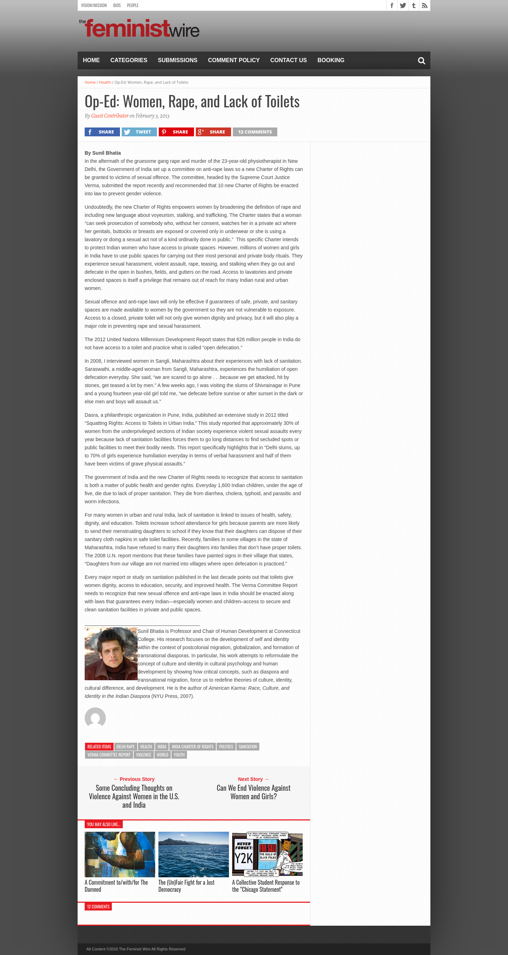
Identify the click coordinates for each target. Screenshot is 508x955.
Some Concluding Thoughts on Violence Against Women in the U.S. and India (134, 796)
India (162, 746)
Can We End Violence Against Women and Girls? (253, 791)
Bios (117, 5)
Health (105, 82)
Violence (143, 755)
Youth (179, 755)
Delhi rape (126, 746)
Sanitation (248, 746)
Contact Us (288, 60)
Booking (331, 60)
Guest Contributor (110, 116)
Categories (128, 60)
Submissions (178, 60)
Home (91, 60)
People (133, 5)
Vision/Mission (94, 5)
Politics (226, 746)
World (163, 755)
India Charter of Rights (192, 746)
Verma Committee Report (109, 755)
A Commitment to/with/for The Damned (116, 885)
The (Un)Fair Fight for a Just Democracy (186, 885)
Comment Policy (234, 60)
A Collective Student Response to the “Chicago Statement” (266, 885)
